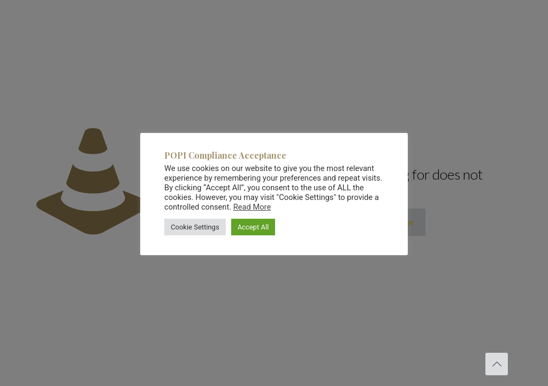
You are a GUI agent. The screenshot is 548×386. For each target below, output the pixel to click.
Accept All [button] (253, 227)
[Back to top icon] (496, 364)
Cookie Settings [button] (195, 227)
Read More (252, 207)
